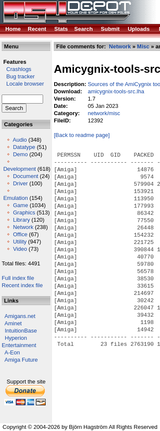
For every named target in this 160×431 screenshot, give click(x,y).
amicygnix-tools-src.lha (116, 91)
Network (23, 227)
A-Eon (12, 352)
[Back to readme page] (82, 135)
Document (25, 176)
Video (20, 249)
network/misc (104, 113)
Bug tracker (18, 76)
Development (19, 169)
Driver (20, 183)
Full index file (18, 278)
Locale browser (23, 83)
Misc (143, 46)
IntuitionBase (21, 330)
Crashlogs (16, 69)
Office (20, 234)
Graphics (24, 212)
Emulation (15, 198)
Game (20, 205)
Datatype (24, 147)
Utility (19, 241)
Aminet (13, 323)
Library (21, 220)
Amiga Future (21, 360)
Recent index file (22, 285)
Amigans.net (20, 316)
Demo (20, 154)
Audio (20, 140)
